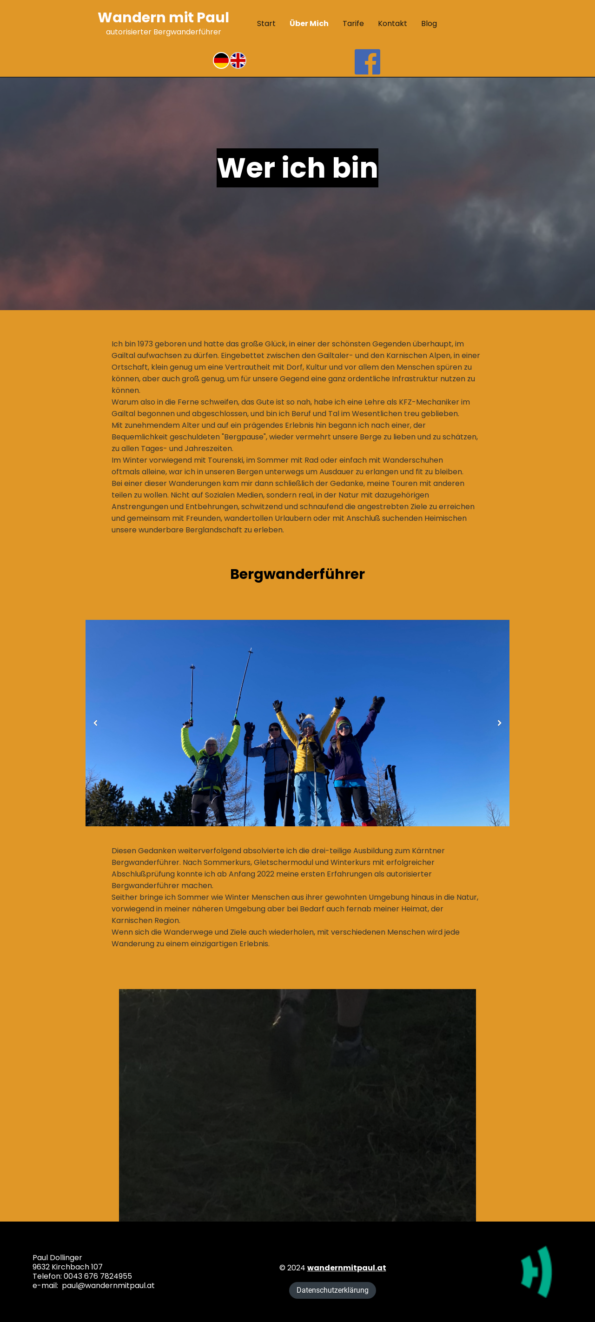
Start (266, 23)
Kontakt (392, 23)
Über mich (309, 23)
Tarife (353, 23)
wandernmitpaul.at (346, 1267)
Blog (429, 23)
